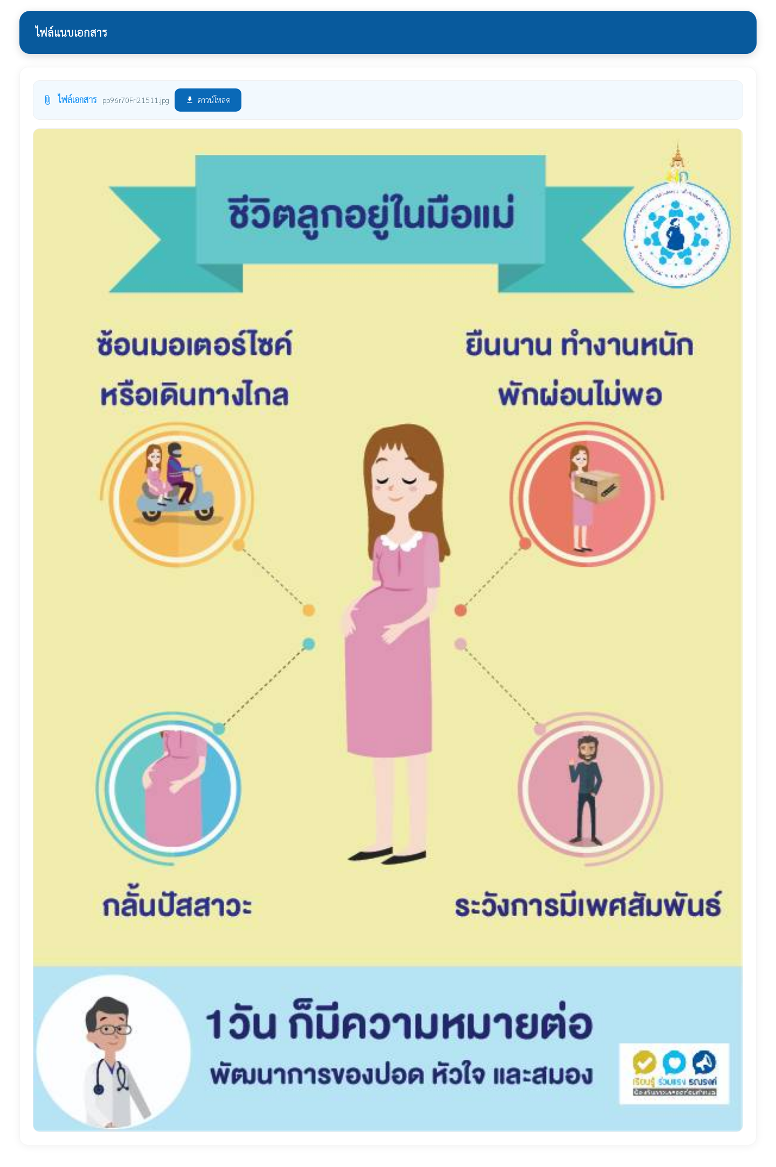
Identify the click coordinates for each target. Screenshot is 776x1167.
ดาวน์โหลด (208, 99)
